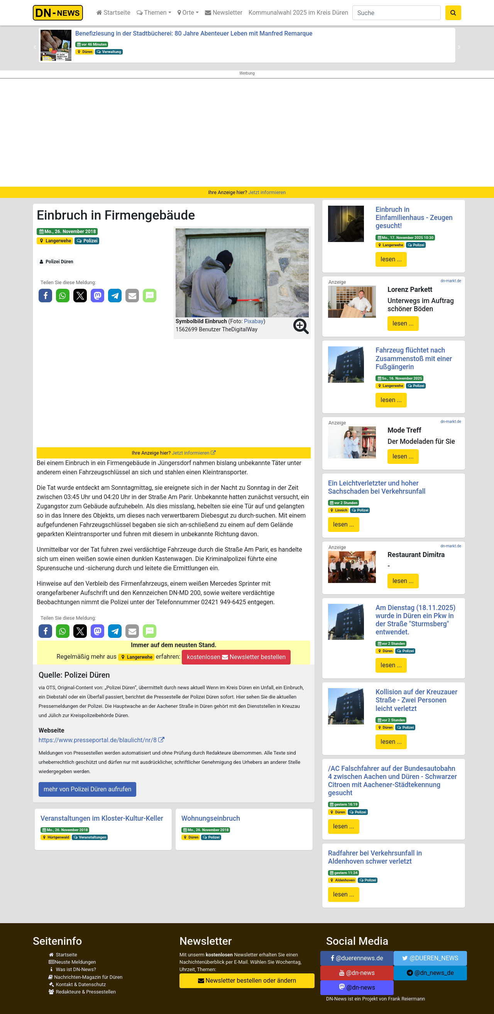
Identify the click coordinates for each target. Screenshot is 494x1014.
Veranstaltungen (90, 837)
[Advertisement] (247, 132)
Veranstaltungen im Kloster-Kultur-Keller (102, 818)
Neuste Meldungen (72, 962)
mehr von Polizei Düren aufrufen (87, 789)
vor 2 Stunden (343, 503)
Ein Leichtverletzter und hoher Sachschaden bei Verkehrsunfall (377, 487)
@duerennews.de (357, 958)
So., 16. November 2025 (399, 378)
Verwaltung (108, 51)
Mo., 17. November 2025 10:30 (405, 237)
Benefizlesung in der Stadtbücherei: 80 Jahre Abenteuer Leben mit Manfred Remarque (194, 33)
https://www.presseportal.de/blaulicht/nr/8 (98, 740)
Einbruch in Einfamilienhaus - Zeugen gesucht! (414, 218)
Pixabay (253, 321)
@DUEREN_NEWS (430, 958)
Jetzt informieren (267, 192)
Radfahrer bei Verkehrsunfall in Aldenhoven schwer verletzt (375, 857)
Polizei (87, 241)
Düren (84, 51)
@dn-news (357, 973)
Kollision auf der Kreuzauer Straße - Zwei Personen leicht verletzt (416, 700)
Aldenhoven (342, 880)
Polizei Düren (56, 261)
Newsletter (223, 12)
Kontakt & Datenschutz (77, 984)
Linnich (338, 510)
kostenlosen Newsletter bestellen (236, 657)
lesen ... (391, 259)
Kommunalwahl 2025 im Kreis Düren (298, 12)
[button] (35, 47)
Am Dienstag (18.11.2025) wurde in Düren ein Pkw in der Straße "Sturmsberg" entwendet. (415, 620)
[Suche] (396, 12)
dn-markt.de (451, 281)
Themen (152, 12)
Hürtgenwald (55, 837)
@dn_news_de (430, 973)
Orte (186, 12)
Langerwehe (55, 241)
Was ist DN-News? (72, 969)
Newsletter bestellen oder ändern (247, 980)
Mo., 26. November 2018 (67, 231)
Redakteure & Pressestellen (82, 992)
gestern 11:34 (343, 873)
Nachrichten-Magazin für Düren (85, 977)
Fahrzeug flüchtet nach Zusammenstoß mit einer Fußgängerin (414, 358)
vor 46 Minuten (92, 44)
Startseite (113, 12)
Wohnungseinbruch (210, 818)
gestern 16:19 (343, 804)
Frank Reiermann (406, 999)
